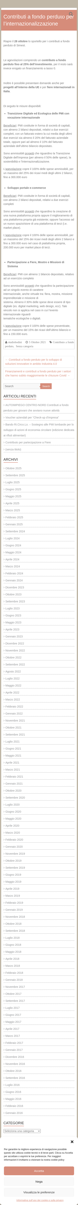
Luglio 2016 (13, 1084)
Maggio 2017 (13, 1021)
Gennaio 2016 (14, 1112)
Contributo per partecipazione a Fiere (28, 442)
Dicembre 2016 (15, 1056)
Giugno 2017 (13, 1014)
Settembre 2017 (15, 1000)
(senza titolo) (13, 449)
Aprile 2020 (12, 825)
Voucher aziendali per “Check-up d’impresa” (32, 417)
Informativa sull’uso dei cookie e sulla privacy (40, 1200)
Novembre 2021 (15, 720)
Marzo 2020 (13, 832)
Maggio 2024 (13, 552)
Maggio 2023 (13, 622)
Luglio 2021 (13, 741)
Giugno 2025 (13, 489)
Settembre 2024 (15, 531)
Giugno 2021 (13, 748)
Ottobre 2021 (14, 727)
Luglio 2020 (13, 804)
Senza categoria (24, 346)
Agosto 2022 (13, 671)
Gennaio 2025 (14, 524)
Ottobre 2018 (14, 923)
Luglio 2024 (13, 538)
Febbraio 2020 (14, 839)
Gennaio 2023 (14, 636)
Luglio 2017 (13, 1007)
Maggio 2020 (13, 818)
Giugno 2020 (13, 811)
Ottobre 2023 (14, 594)
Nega (39, 1181)
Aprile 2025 (12, 503)
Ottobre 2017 (14, 993)
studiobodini (15, 342)
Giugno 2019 (13, 874)
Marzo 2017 (13, 1035)
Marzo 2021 (13, 769)
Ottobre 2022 (14, 657)
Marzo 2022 (13, 699)
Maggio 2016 (13, 1098)
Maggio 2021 (13, 755)
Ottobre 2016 (14, 1070)
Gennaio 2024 (14, 580)
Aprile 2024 (12, 559)
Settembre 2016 (15, 1077)
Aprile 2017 (12, 1028)
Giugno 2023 (13, 615)
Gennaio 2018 (14, 979)
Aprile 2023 (12, 629)
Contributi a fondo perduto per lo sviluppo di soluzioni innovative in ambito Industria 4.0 (33, 361)
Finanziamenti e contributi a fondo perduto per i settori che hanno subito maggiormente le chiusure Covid (38, 373)
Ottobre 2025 (14, 468)
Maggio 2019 (13, 881)
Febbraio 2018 (14, 972)
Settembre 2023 (15, 601)
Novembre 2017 (15, 986)
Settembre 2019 (15, 867)
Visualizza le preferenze (39, 1192)
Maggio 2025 (13, 496)
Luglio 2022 (13, 678)
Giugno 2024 (13, 545)
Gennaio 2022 (14, 713)
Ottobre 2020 (14, 790)
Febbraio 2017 (14, 1042)
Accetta (39, 1170)
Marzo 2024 (13, 566)
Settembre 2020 (15, 797)
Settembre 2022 (15, 664)
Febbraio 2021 (14, 776)
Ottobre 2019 (14, 860)
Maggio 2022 (13, 685)
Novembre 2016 (15, 1063)
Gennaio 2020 (14, 846)
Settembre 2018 (15, 930)
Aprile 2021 (12, 762)
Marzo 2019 (13, 895)
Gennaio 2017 (14, 1049)
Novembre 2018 (15, 916)
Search (46, 386)
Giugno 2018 (13, 944)
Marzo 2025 (13, 510)
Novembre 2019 (15, 853)
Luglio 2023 (13, 608)
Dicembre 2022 (15, 643)
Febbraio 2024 (14, 573)
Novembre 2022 (15, 650)
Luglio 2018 (13, 937)
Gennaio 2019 (14, 909)
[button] (72, 1142)
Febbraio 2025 (14, 517)
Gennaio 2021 (14, 783)
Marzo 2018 (13, 965)
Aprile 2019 (12, 888)
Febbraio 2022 (14, 706)
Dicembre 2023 (15, 587)
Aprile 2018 (12, 958)
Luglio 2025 (13, 482)
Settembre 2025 (15, 475)
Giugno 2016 (13, 1091)
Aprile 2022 (12, 692)
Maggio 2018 (13, 951)
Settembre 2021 (15, 734)
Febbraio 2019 (14, 902)
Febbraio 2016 (14, 1105)
